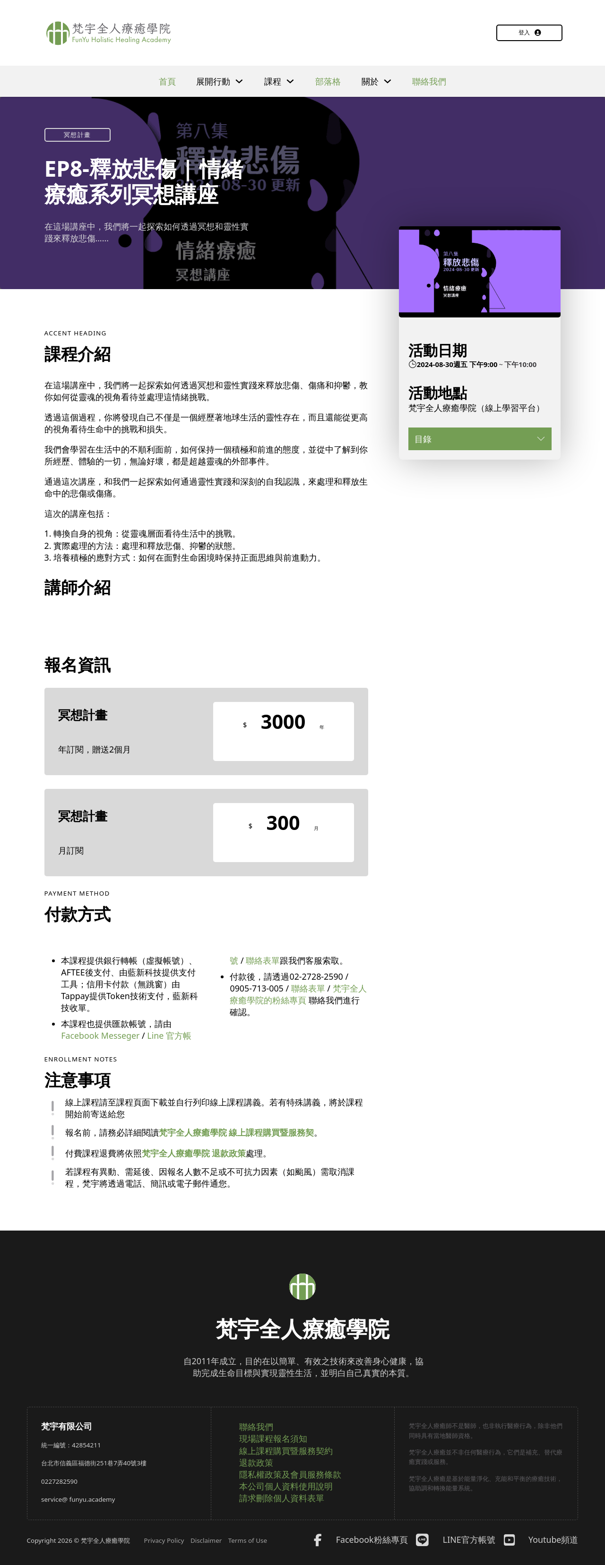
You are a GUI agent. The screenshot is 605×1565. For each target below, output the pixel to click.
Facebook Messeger (100, 1035)
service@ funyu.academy (78, 1499)
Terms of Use (247, 1540)
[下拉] (239, 81)
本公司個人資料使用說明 (286, 1486)
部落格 (328, 81)
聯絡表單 (263, 960)
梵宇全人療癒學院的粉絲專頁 (298, 994)
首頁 (167, 81)
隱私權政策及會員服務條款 (290, 1474)
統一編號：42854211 (71, 1445)
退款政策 (256, 1462)
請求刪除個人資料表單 (281, 1498)
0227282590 (59, 1481)
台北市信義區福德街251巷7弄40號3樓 (94, 1463)
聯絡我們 (429, 81)
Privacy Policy (164, 1540)
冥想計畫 (77, 134)
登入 (530, 32)
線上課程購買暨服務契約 (286, 1450)
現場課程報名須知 (273, 1438)
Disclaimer (206, 1540)
